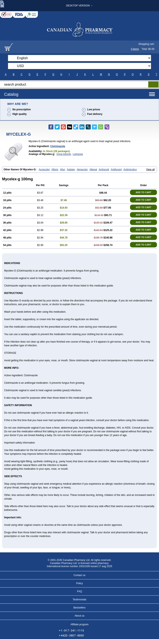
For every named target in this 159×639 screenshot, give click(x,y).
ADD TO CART (143, 192)
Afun (62, 169)
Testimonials (79, 599)
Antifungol (116, 169)
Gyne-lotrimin (64, 154)
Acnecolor (44, 169)
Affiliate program (79, 624)
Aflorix (54, 169)
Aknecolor (82, 169)
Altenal (93, 169)
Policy (79, 583)
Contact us (79, 575)
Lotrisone (78, 154)
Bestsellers (79, 607)
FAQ (79, 591)
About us (79, 615)
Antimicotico (130, 169)
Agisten (71, 169)
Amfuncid (104, 169)
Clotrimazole (57, 146)
